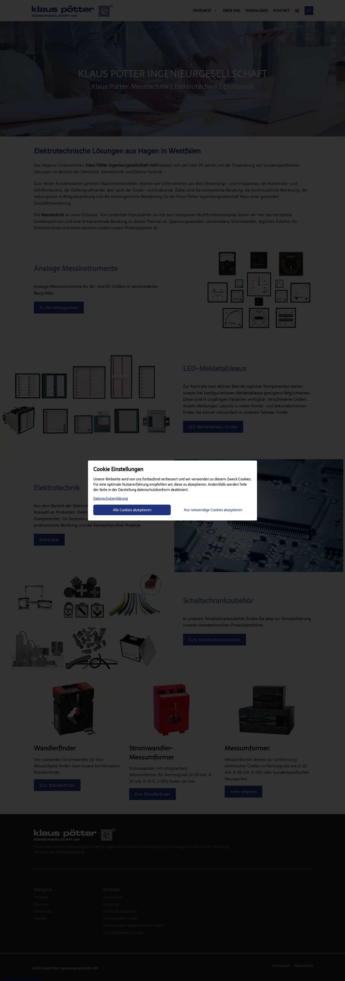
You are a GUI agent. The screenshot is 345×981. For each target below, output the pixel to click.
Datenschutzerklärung (110, 498)
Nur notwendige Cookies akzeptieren (213, 510)
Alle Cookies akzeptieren (132, 510)
